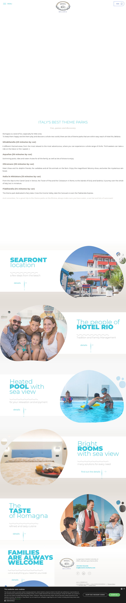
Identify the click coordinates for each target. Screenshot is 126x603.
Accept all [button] (114, 594)
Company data (89, 585)
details (12, 409)
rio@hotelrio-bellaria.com (92, 568)
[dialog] (63, 595)
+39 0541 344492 (89, 566)
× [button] (124, 588)
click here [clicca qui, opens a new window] (18, 599)
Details (13, 283)
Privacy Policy (118, 584)
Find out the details (100, 471)
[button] (42, 601)
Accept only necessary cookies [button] (95, 594)
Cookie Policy (99, 585)
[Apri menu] (8, 3)
